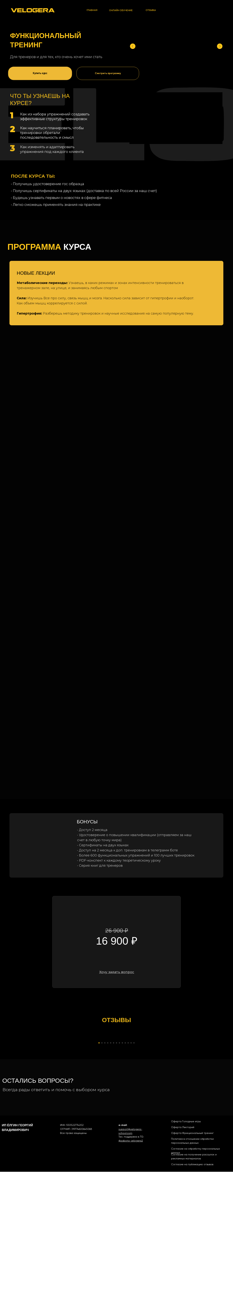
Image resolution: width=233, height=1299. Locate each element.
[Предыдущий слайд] (47, 1101)
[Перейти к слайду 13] (134, 1170)
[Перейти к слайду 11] (128, 1170)
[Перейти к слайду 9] (122, 1170)
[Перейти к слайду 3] (104, 1170)
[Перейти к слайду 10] (125, 1170)
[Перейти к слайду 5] (110, 1170)
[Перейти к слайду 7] (116, 1170)
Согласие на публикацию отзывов (192, 1291)
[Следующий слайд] (185, 1101)
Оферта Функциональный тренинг (192, 1260)
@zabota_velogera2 (131, 1267)
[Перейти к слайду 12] (131, 1170)
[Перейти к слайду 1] (99, 1170)
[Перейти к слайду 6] (113, 1170)
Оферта (176, 1248)
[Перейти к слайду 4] (107, 1170)
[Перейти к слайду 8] (119, 1170)
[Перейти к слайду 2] (101, 1170)
